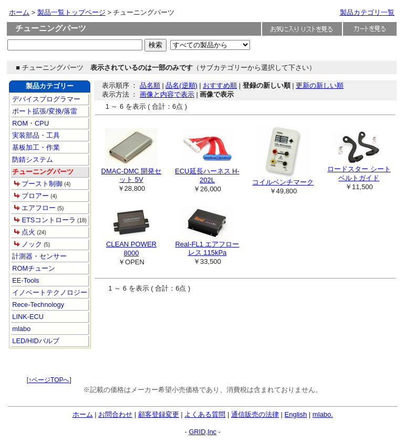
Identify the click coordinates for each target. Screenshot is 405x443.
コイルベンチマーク (283, 182)
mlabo (20, 329)
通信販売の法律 (255, 414)
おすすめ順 (220, 85)
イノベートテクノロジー (49, 292)
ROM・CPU (30, 123)
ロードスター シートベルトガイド (359, 173)
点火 (28, 232)
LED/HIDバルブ (35, 341)
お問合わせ (115, 414)
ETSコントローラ (49, 220)
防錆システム (32, 159)
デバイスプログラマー (46, 99)
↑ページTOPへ (48, 380)
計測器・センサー (39, 256)
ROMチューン (33, 268)
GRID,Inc (202, 432)
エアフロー (39, 208)
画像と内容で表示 (167, 94)
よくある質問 (204, 414)
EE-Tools (25, 280)
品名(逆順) (181, 85)
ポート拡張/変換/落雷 (44, 111)
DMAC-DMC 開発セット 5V (131, 175)
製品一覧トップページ (71, 12)
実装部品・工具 (35, 135)
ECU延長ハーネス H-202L (207, 175)
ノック (32, 244)
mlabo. (323, 414)
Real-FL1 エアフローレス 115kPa (207, 248)
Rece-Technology (37, 304)
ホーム (19, 12)
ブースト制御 (42, 184)
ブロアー (35, 196)
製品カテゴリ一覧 (367, 12)
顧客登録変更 (158, 414)
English (296, 414)
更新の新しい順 (320, 85)
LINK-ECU (27, 317)
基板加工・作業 (35, 147)
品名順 (150, 85)
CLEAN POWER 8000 (131, 248)
